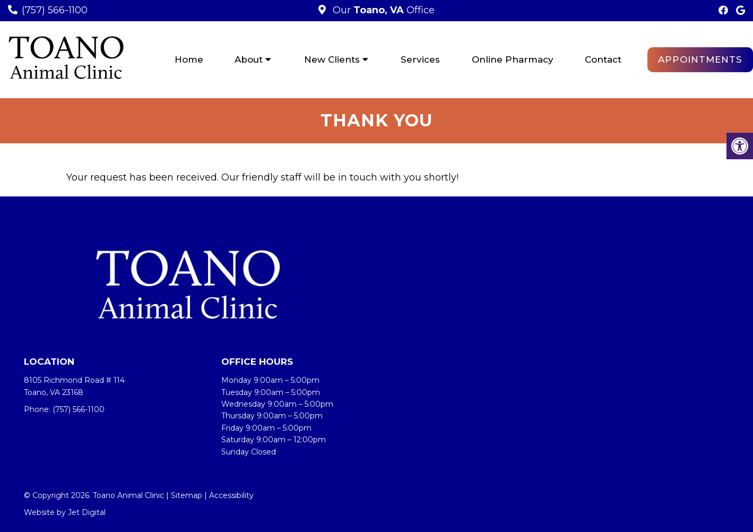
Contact (603, 59)
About (249, 59)
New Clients (332, 59)
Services (420, 59)
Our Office (382, 10)
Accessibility (231, 495)
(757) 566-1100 (55, 10)
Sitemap (186, 495)
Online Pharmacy (512, 59)
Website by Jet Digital (65, 512)
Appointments (700, 59)
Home (189, 59)
